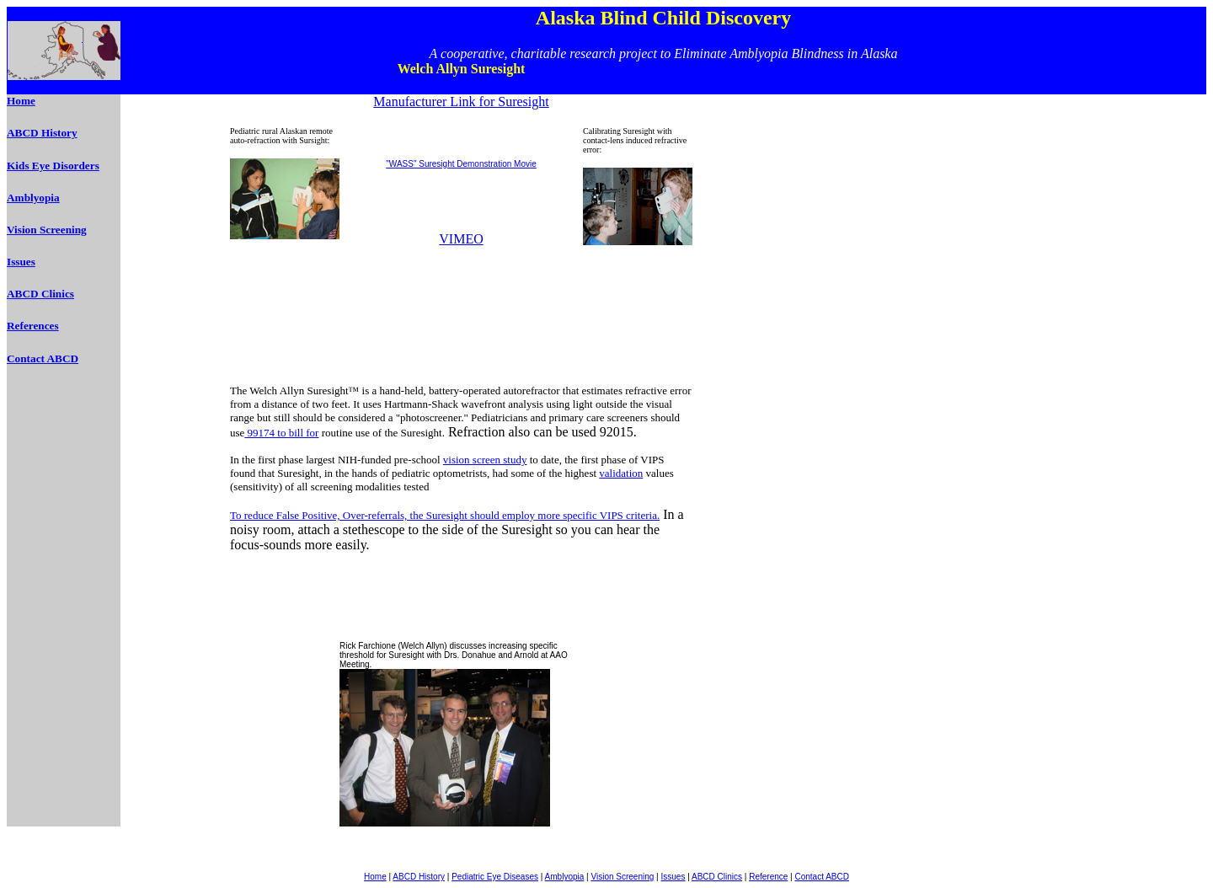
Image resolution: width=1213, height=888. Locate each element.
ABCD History (42, 132)
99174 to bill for (281, 432)
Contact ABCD (42, 358)
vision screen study (485, 459)
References (33, 325)
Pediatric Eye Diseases (495, 876)
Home (21, 100)
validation (621, 473)
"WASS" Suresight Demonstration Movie (461, 164)
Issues (21, 261)
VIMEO (461, 239)
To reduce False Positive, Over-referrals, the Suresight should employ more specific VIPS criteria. (445, 515)
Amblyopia (33, 197)
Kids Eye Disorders (53, 165)
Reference (768, 876)
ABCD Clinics (40, 293)
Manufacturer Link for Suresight (460, 101)
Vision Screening (47, 229)
